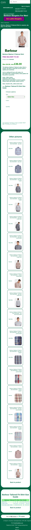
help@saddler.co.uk (8, 7)
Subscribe (17, 8)
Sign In (23, 6)
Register (28, 6)
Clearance (6, 22)
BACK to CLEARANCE (9, 13)
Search (17, 527)
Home (2, 22)
